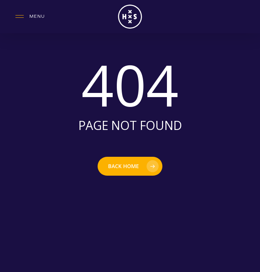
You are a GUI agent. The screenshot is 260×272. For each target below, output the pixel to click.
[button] (30, 16)
